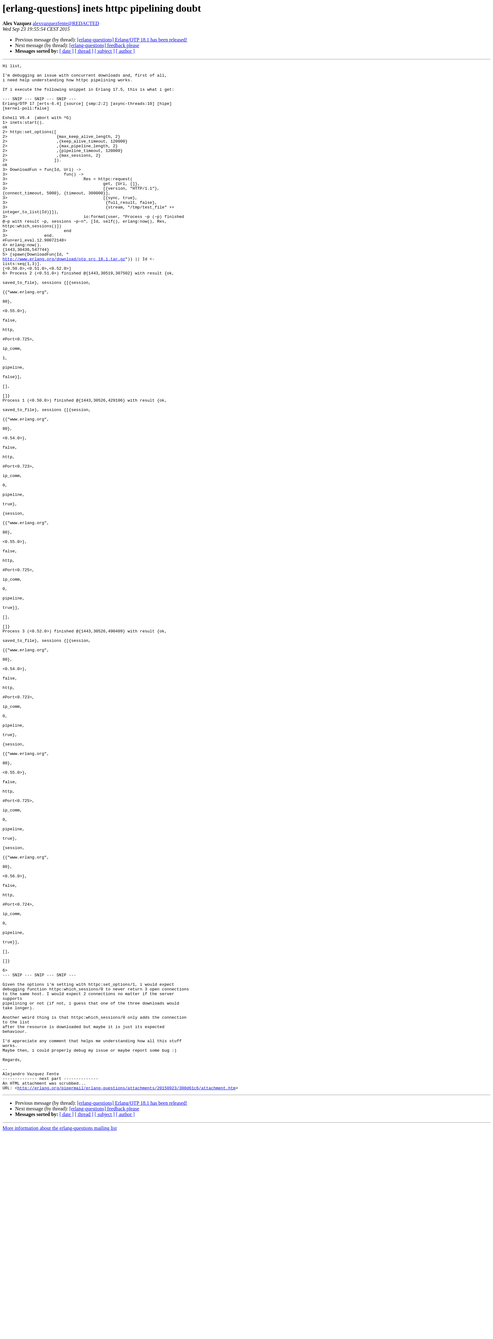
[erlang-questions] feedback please (104, 45)
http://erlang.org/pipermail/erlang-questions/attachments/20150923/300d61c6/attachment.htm (126, 1293)
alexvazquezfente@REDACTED (66, 23)
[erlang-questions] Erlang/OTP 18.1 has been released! (132, 39)
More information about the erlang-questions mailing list (60, 1333)
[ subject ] (105, 51)
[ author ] (125, 51)
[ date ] (66, 51)
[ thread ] (84, 51)
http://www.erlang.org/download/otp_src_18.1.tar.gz (64, 298)
